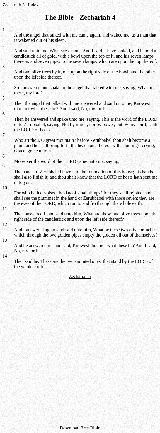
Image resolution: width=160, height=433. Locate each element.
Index (33, 4)
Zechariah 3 (13, 4)
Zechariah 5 (80, 276)
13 (4, 240)
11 (4, 208)
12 (4, 224)
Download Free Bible (80, 427)
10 (4, 187)
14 (4, 255)
